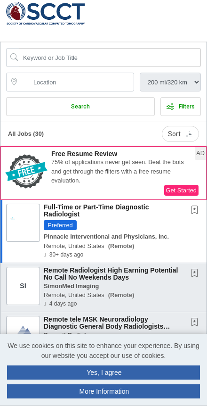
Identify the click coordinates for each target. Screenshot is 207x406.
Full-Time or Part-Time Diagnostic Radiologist (96, 210)
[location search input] (76, 82)
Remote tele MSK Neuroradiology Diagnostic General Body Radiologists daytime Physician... (103, 326)
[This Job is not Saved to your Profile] (197, 211)
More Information (104, 391)
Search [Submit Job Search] (80, 106)
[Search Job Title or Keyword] (110, 57)
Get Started (181, 190)
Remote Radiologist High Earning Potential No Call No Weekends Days (111, 273)
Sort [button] (180, 134)
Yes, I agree (104, 372)
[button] (204, 18)
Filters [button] (181, 106)
